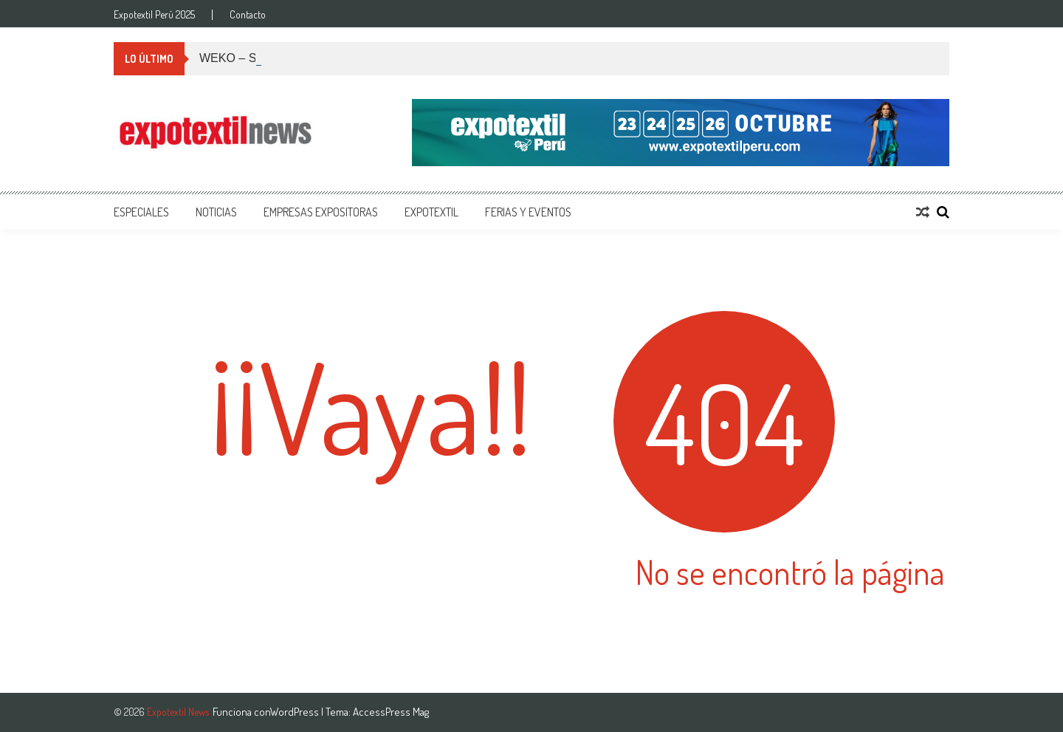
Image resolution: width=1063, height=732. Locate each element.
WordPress (295, 712)
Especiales (141, 212)
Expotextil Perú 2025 (154, 15)
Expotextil (431, 212)
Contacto (248, 15)
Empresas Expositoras (321, 212)
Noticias (216, 212)
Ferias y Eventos (528, 212)
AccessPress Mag (391, 712)
